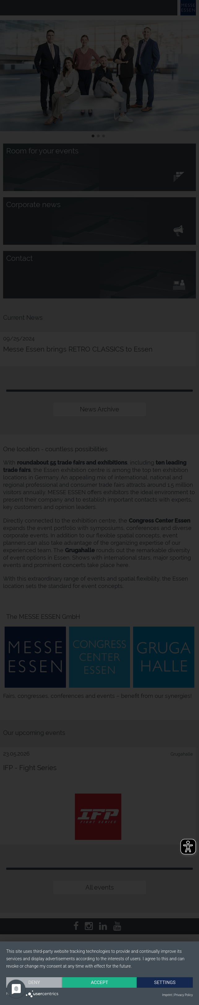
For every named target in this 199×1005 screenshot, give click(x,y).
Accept (99, 982)
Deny (34, 982)
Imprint (167, 995)
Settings (165, 982)
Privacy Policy (183, 995)
